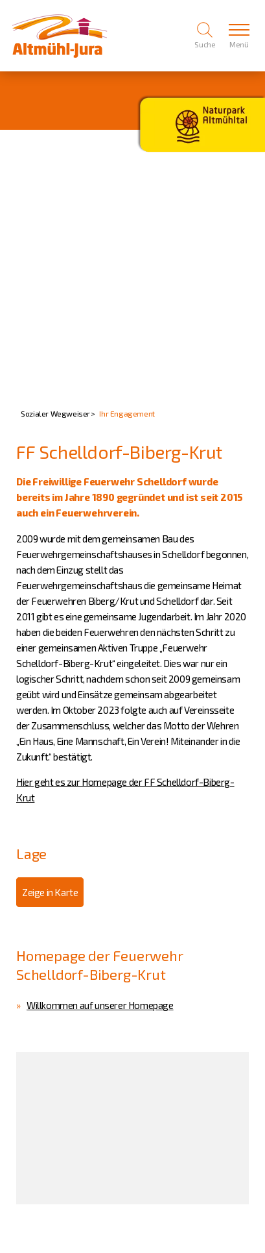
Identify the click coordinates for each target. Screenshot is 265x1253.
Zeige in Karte (50, 892)
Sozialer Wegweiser (55, 413)
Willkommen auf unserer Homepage (100, 1005)
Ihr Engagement (126, 413)
